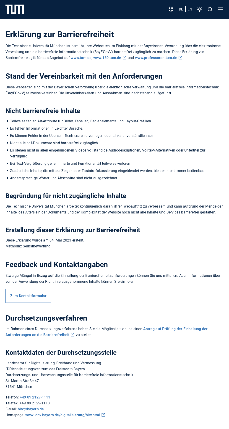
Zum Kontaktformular (28, 296)
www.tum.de (81, 58)
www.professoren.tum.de (156, 58)
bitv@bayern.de (31, 409)
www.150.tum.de (107, 58)
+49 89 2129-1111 (35, 397)
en (189, 9)
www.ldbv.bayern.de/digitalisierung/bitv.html (62, 415)
